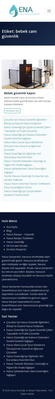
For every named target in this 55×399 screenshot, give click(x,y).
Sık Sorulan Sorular (17, 245)
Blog (9, 230)
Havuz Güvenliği (15, 242)
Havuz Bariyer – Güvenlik (20, 234)
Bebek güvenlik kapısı (19, 93)
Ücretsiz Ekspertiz (16, 249)
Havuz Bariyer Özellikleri (19, 238)
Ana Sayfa (11, 227)
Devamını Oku (12, 110)
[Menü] (49, 11)
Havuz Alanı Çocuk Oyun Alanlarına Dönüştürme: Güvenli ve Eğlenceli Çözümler (23, 146)
